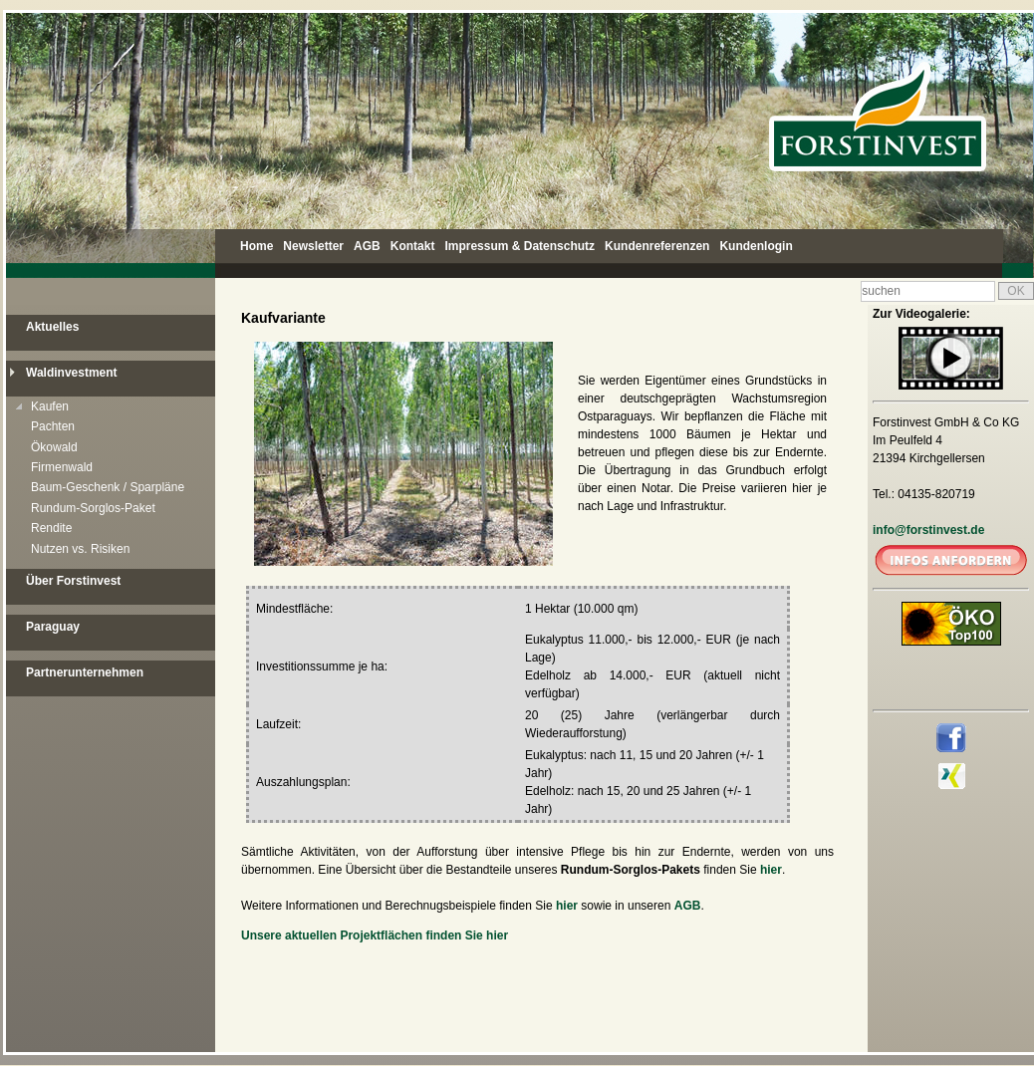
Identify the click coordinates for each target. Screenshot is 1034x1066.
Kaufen (50, 406)
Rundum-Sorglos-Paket (93, 508)
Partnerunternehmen (84, 672)
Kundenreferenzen (657, 246)
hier (771, 870)
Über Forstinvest (73, 581)
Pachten (53, 426)
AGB (367, 246)
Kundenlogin (755, 246)
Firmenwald (62, 467)
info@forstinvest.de (928, 530)
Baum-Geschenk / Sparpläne (107, 487)
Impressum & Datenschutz (519, 246)
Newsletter (313, 246)
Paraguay (53, 627)
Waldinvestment (72, 373)
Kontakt (412, 246)
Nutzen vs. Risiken (80, 549)
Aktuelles (52, 327)
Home (256, 246)
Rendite (51, 528)
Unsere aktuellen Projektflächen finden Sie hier (374, 935)
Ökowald (54, 447)
